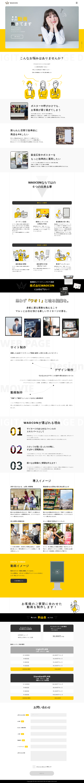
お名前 (18, 721)
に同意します (42, 766)
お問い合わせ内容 (21, 752)
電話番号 (19, 740)
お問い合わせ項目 (21, 715)
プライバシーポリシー (41, 766)
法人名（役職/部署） (21, 727)
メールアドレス (20, 746)
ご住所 (18, 734)
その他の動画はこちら (18, 580)
